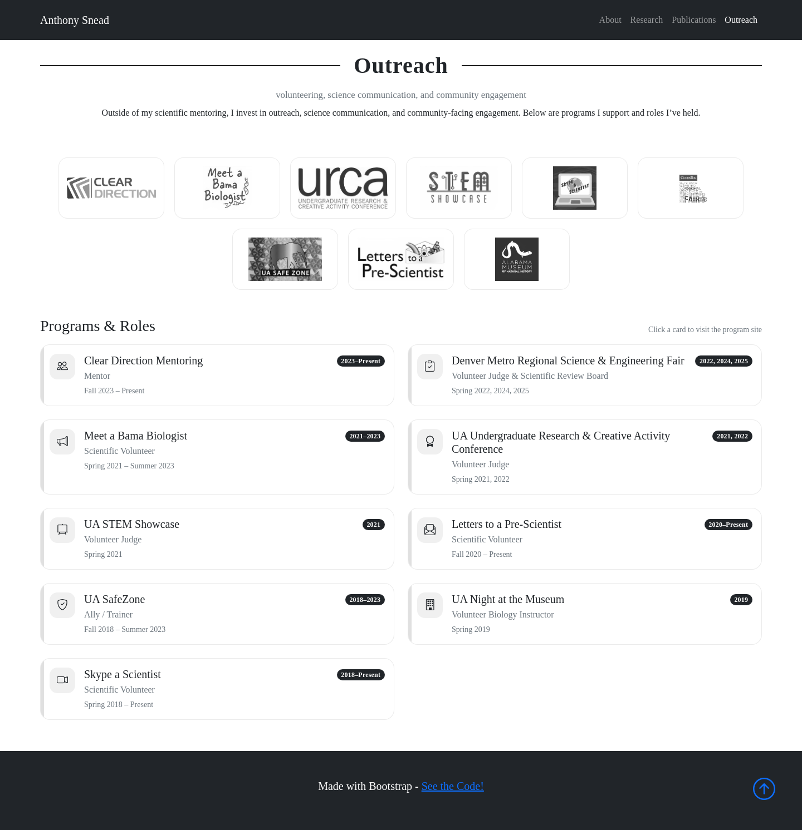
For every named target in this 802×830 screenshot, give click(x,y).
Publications (694, 19)
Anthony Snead (74, 20)
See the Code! (453, 786)
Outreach (741, 19)
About (610, 19)
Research (646, 19)
